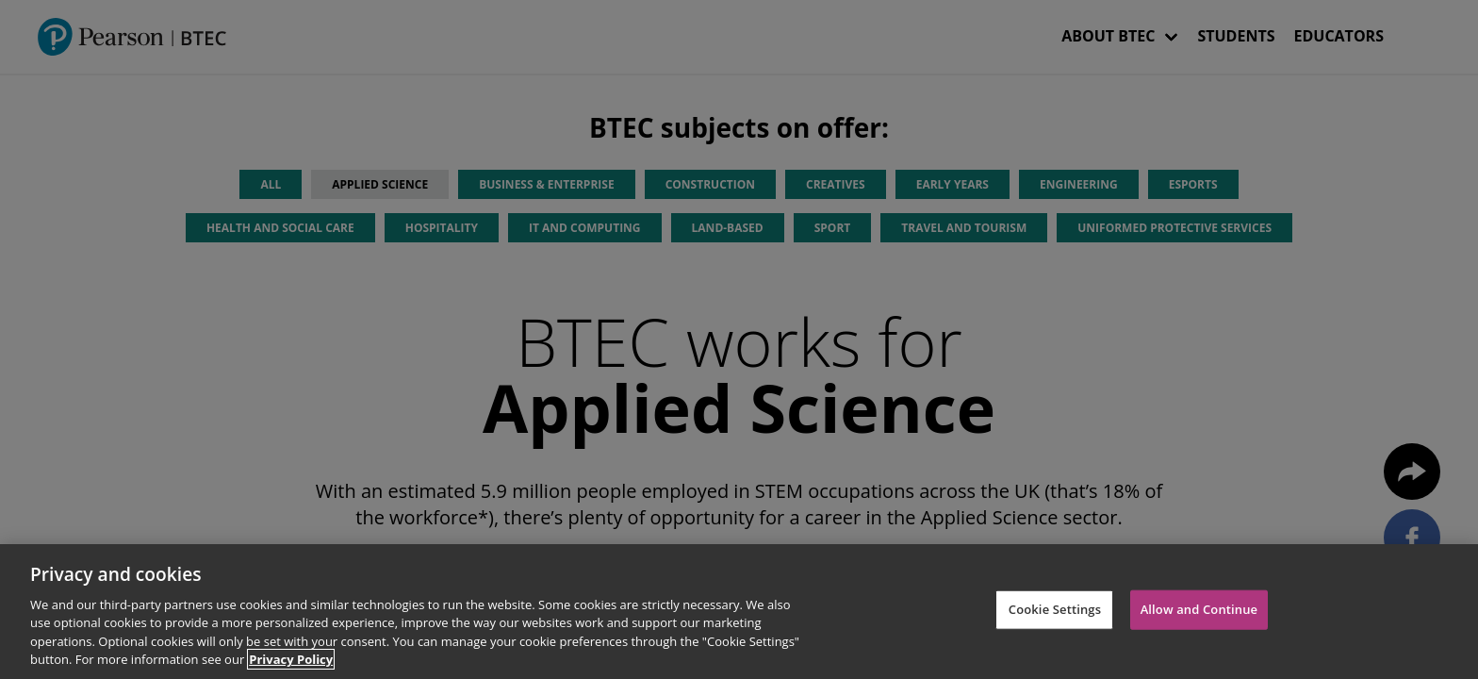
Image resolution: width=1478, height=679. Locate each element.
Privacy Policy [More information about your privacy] (291, 659)
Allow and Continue (1199, 609)
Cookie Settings (1055, 609)
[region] (739, 611)
